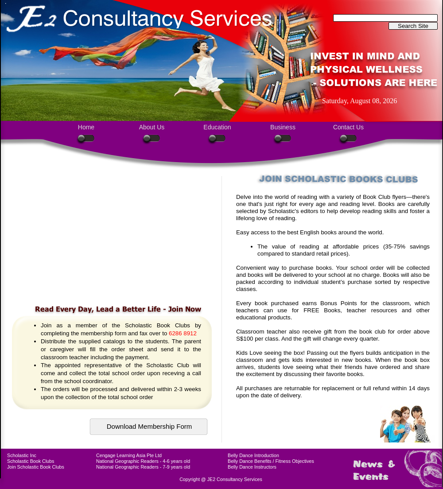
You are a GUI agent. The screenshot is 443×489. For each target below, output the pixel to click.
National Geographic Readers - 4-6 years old (143, 461)
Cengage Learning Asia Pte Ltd (129, 455)
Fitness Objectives (295, 461)
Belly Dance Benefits (250, 461)
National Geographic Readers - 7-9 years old (143, 467)
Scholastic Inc (21, 455)
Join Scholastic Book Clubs (35, 467)
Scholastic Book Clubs (30, 461)
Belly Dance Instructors (252, 467)
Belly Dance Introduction (253, 455)
